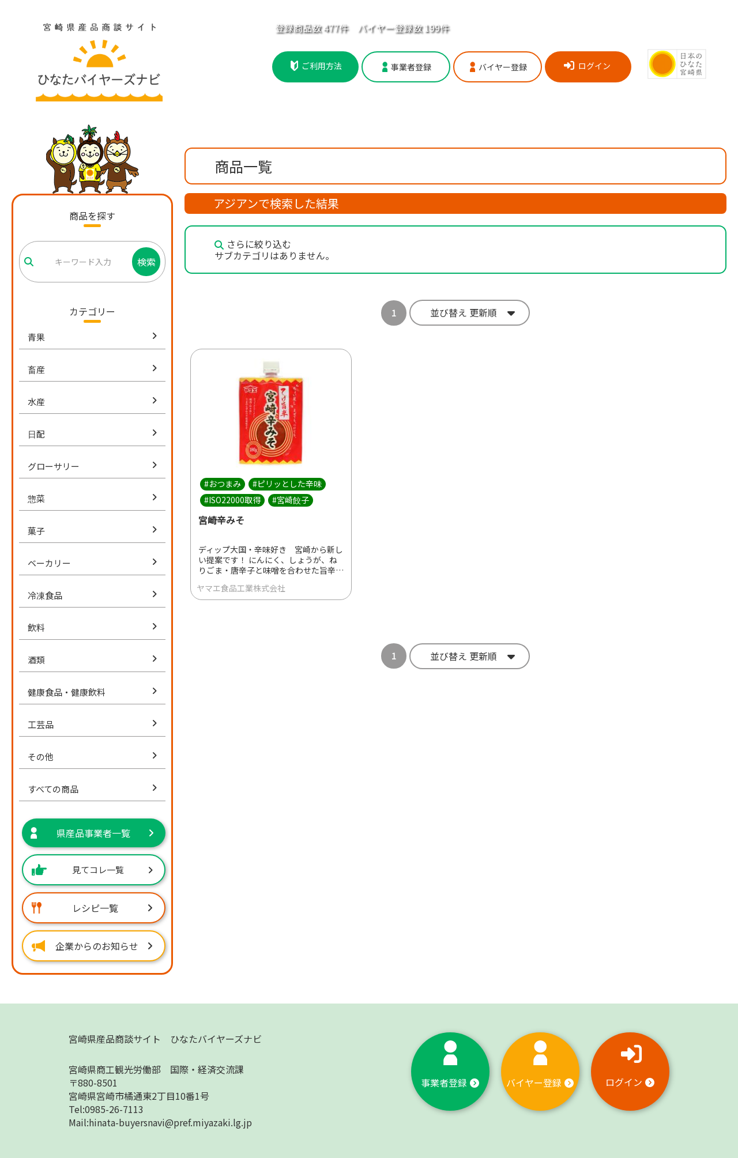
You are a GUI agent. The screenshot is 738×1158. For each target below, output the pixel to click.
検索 (146, 262)
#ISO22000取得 (232, 500)
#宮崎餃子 (290, 500)
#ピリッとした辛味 (287, 483)
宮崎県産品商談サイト (165, 1039)
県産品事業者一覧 (92, 833)
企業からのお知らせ (92, 946)
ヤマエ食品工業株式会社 (241, 588)
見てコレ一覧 (92, 869)
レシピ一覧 (92, 908)
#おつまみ (222, 483)
